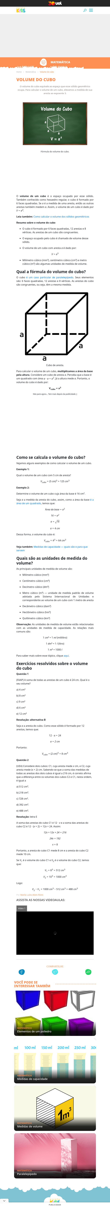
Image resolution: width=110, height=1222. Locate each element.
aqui (66, 655)
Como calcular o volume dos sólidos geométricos (61, 216)
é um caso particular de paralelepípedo (49, 277)
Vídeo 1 (21, 908)
